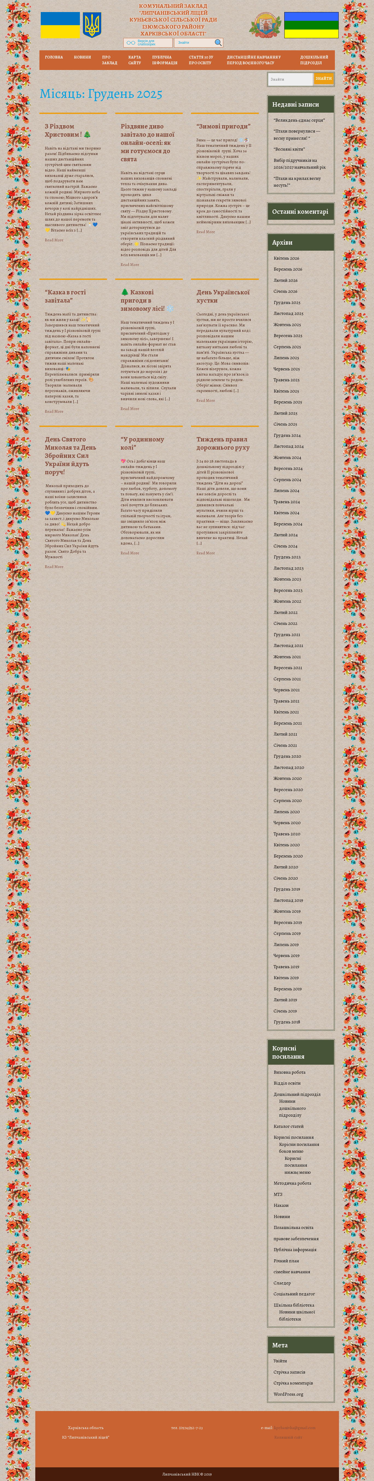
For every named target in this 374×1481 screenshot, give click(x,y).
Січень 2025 (285, 424)
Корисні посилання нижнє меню (298, 1165)
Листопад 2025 (288, 313)
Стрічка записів (289, 1372)
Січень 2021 (285, 745)
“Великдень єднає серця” (299, 120)
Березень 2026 (288, 269)
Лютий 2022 (286, 612)
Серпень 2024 (287, 479)
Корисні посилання (294, 1137)
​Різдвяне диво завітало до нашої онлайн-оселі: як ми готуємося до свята (148, 143)
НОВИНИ (82, 57)
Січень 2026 (285, 291)
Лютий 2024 (286, 535)
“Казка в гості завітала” (65, 296)
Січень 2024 (285, 546)
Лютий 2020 (286, 867)
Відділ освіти (287, 1083)
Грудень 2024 (287, 435)
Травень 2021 (286, 701)
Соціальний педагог (294, 1294)
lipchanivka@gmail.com (294, 1427)
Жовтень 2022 (287, 601)
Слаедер (282, 1283)
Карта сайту (134, 60)
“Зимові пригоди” (223, 126)
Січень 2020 (286, 878)
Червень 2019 (287, 955)
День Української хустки (223, 296)
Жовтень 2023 (287, 579)
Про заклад (109, 60)
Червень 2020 (287, 822)
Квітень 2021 (286, 712)
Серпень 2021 (287, 679)
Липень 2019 (286, 944)
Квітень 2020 (287, 845)
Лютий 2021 (285, 734)
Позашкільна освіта (294, 1227)
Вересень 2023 (288, 590)
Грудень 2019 (287, 889)
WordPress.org (288, 1394)
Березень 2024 (288, 524)
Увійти (280, 1361)
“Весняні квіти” (289, 149)
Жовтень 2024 (287, 457)
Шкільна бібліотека (294, 1305)
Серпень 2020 (288, 800)
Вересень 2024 (288, 468)
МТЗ (278, 1194)
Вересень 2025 (288, 335)
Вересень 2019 (288, 922)
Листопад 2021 (288, 645)
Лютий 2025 (285, 413)
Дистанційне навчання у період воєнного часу (254, 60)
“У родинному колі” (142, 443)
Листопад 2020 (289, 767)
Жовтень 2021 (287, 657)
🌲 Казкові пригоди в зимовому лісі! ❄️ (147, 300)
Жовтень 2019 (287, 911)
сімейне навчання (292, 1272)
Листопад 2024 (289, 446)
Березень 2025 (288, 402)
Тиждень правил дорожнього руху (223, 443)
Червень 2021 (287, 690)
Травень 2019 (286, 967)
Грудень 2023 (287, 557)
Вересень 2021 (288, 668)
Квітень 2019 (286, 977)
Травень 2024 (287, 502)
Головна (54, 57)
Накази (281, 1205)
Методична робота (292, 1183)
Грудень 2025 (287, 302)
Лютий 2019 (285, 1000)
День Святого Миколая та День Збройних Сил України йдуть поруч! (70, 456)
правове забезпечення (296, 1239)
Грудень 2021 (287, 634)
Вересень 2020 (288, 789)
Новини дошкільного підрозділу (292, 1108)
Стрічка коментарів (293, 1383)
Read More (54, 240)
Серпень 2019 (287, 933)
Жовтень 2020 (288, 778)
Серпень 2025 (287, 347)
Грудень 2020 (287, 756)
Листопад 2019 (288, 900)
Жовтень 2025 (287, 324)
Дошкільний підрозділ (314, 60)
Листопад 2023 (289, 568)
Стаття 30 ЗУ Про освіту (201, 60)
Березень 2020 (288, 856)
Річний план (286, 1261)
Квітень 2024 (286, 513)
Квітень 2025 (286, 391)
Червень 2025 (287, 369)
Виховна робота (290, 1072)
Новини (282, 1216)
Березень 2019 (288, 989)
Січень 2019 (285, 1011)
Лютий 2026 (286, 280)
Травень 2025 (287, 380)
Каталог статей (289, 1126)
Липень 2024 (286, 490)
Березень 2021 (288, 723)
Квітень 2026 (286, 258)
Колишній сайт (288, 1437)
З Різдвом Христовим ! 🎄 (68, 130)
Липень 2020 (287, 812)
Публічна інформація (165, 60)
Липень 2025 (286, 358)
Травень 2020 (287, 834)
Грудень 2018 (287, 1022)
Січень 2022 (285, 623)
